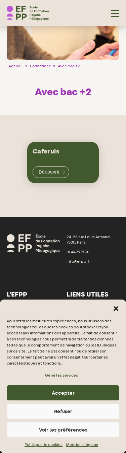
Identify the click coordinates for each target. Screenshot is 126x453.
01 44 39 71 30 (78, 252)
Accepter (63, 393)
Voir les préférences (63, 430)
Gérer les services (61, 375)
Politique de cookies (43, 444)
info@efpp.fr (79, 261)
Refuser (63, 411)
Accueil (15, 66)
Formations (40, 66)
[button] (116, 308)
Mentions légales (82, 444)
